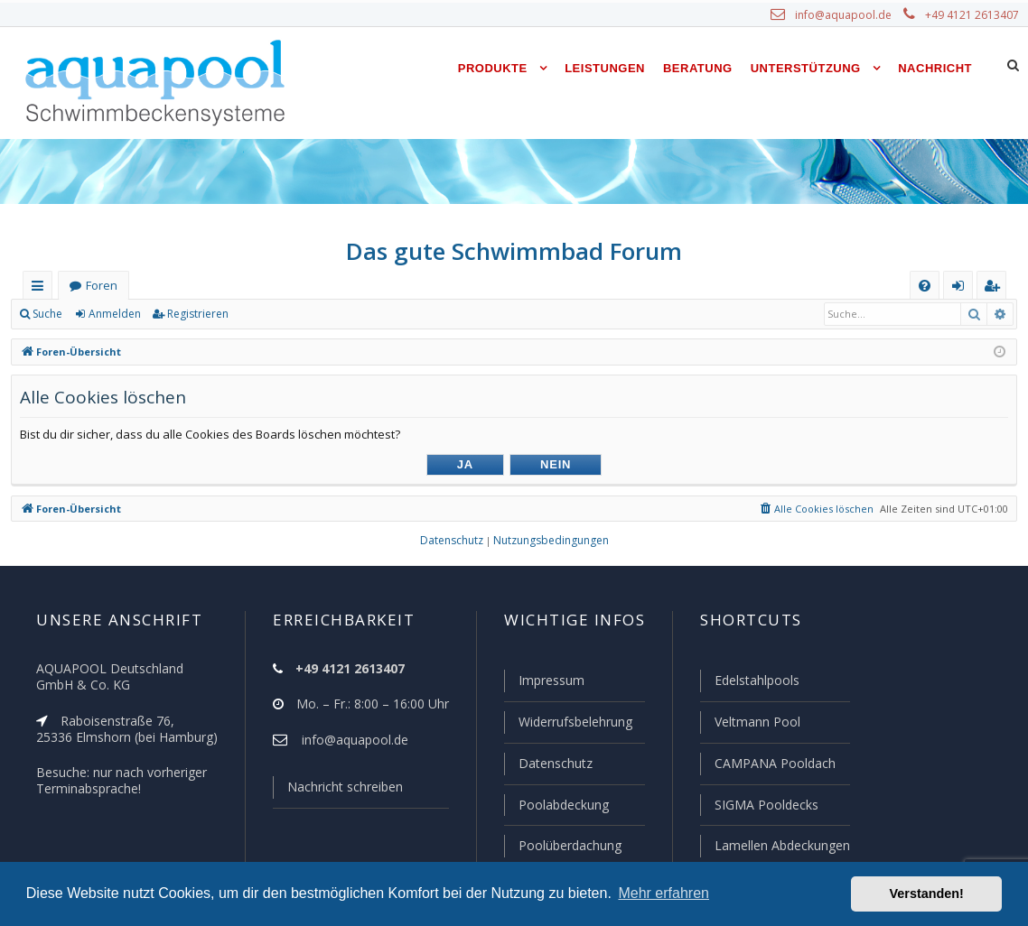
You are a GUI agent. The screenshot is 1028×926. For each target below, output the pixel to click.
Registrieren (194, 314)
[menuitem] (925, 286)
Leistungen (605, 68)
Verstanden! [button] (927, 893)
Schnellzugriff (41, 289)
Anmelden (113, 314)
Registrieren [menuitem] (995, 289)
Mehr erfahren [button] (663, 893)
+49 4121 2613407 (974, 15)
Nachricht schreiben (339, 790)
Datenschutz (547, 765)
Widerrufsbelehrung (567, 725)
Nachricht (935, 68)
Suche (48, 314)
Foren (101, 285)
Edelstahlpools (756, 684)
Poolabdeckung (556, 806)
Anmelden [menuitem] (962, 289)
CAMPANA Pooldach (773, 765)
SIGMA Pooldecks (766, 806)
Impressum (543, 684)
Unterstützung (806, 68)
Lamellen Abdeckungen (780, 845)
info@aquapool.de (850, 15)
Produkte (493, 68)
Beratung (698, 68)
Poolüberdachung (562, 845)
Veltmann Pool (755, 725)
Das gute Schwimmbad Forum (514, 250)
